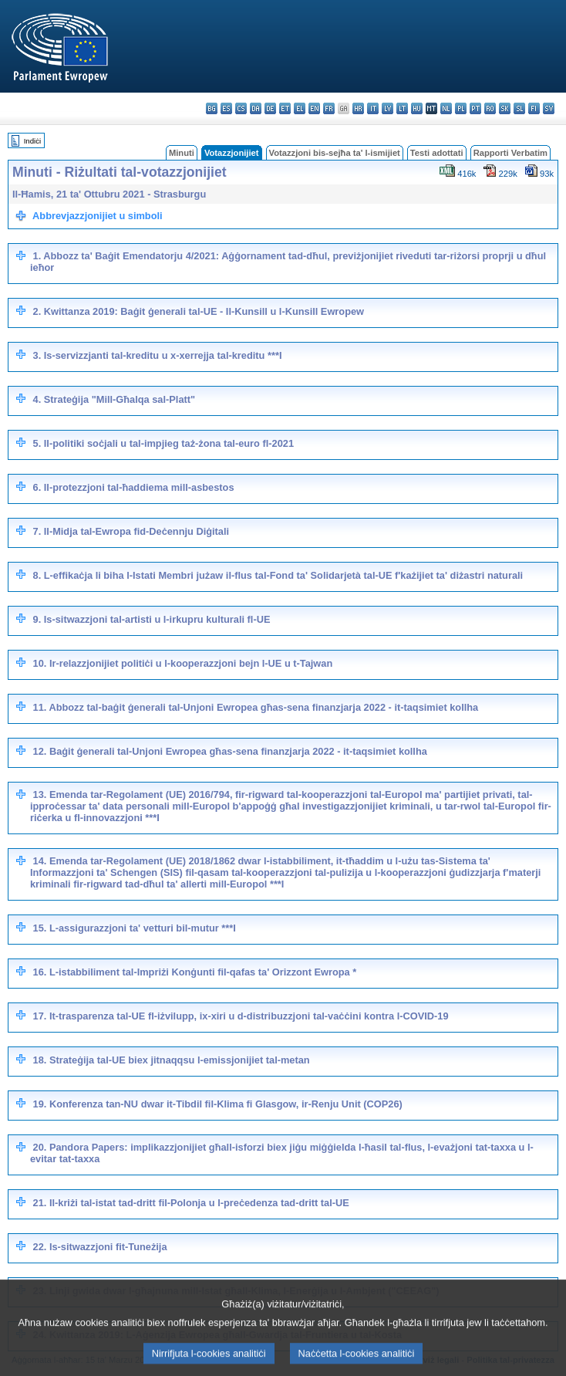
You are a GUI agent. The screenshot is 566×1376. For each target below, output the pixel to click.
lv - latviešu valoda (387, 108)
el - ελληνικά (299, 108)
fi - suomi (534, 108)
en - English (314, 108)
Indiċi (32, 141)
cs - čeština (241, 108)
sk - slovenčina (504, 108)
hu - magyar (417, 108)
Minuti (181, 152)
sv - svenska (548, 108)
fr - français (329, 108)
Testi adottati (436, 152)
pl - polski (461, 108)
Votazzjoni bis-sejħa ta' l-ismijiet (334, 152)
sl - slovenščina (519, 108)
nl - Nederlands (446, 108)
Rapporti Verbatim (510, 152)
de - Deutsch (270, 108)
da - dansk (255, 108)
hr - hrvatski (358, 108)
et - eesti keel (285, 108)
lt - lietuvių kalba (402, 108)
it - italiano (373, 108)
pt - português (475, 108)
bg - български (211, 108)
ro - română (490, 108)
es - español (226, 108)
